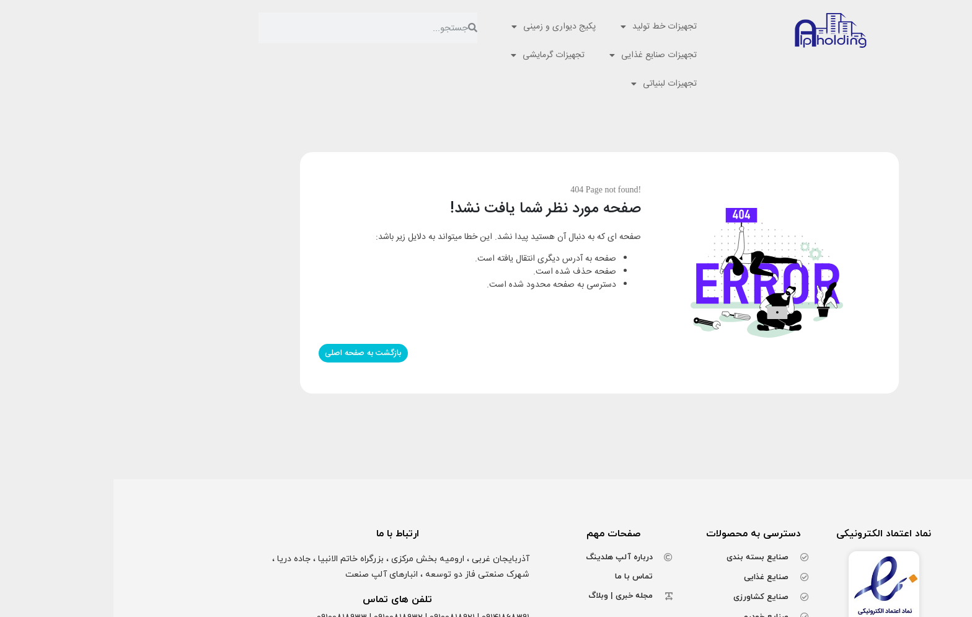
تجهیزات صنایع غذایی (539, 55)
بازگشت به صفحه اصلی (249, 353)
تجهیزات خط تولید (545, 26)
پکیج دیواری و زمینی (440, 26)
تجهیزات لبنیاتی (550, 83)
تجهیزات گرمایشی (434, 55)
